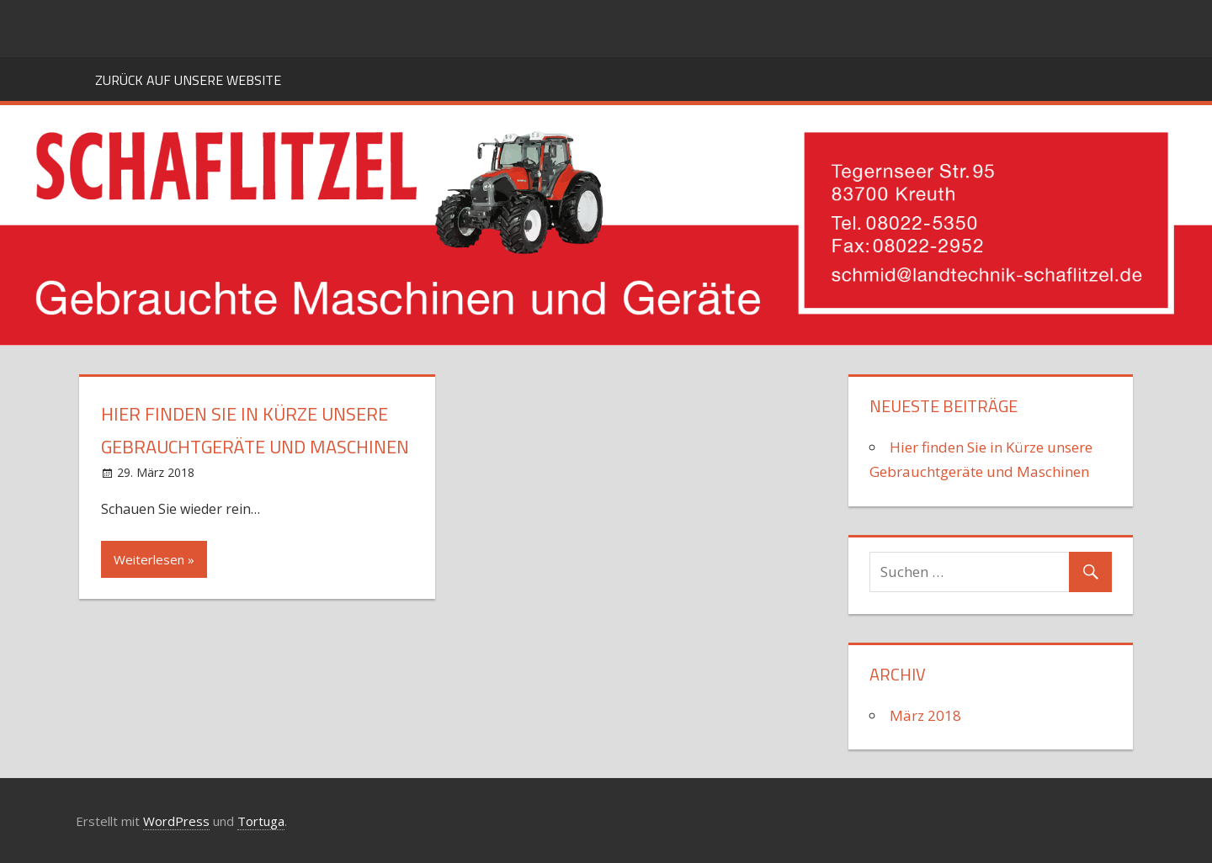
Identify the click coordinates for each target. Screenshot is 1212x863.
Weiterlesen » (154, 559)
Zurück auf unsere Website (188, 80)
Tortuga (260, 821)
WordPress (176, 821)
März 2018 (925, 715)
